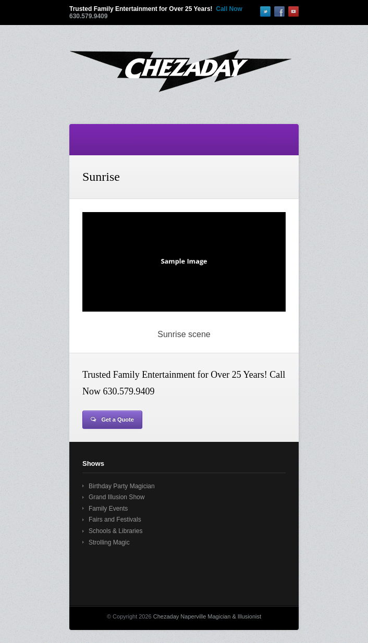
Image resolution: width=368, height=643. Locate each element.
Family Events (108, 508)
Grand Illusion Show (116, 497)
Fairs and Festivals (115, 519)
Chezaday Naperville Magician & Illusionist (207, 616)
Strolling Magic (109, 542)
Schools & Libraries (115, 531)
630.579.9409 (88, 16)
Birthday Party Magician (122, 486)
